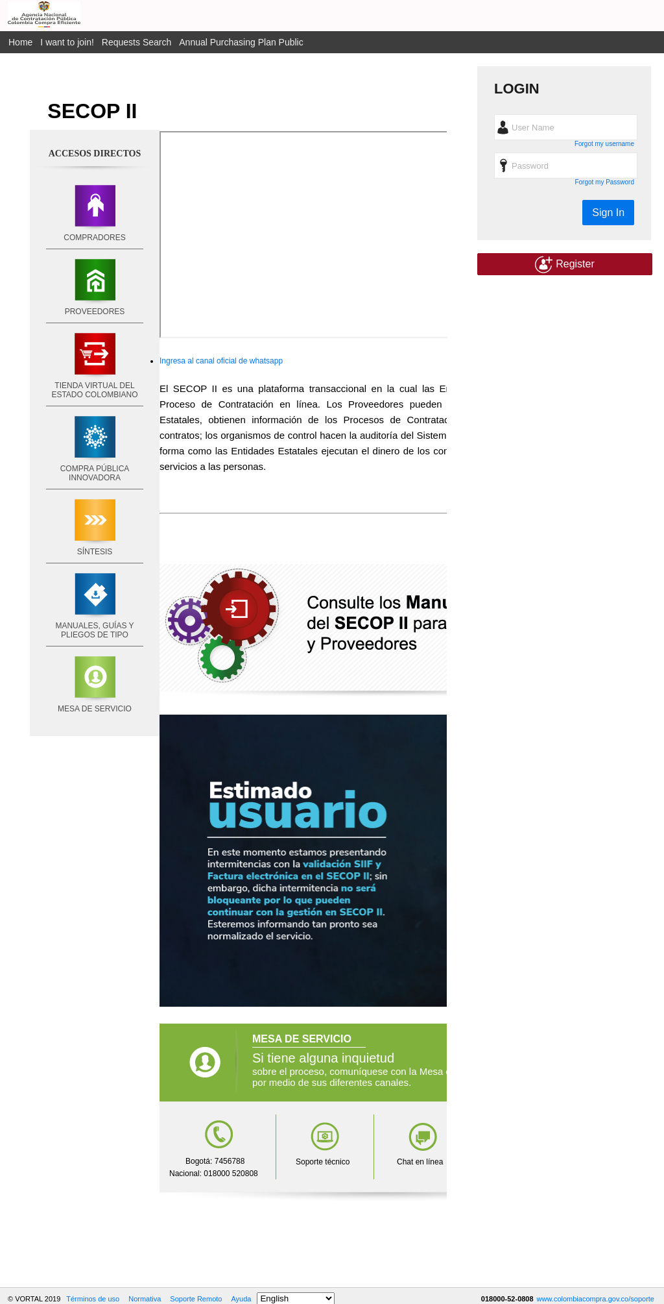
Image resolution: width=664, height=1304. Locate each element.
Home (20, 42)
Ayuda (241, 1299)
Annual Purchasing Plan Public (241, 42)
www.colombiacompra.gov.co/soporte (595, 1299)
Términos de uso (92, 1299)
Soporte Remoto (196, 1299)
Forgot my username (604, 143)
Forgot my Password (604, 182)
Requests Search (136, 42)
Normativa (144, 1299)
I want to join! (67, 42)
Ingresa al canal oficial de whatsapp (221, 360)
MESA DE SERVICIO (95, 708)
